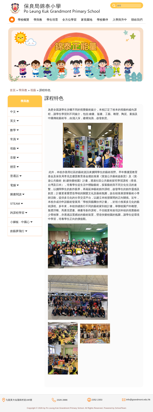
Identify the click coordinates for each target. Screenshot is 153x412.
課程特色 (45, 90)
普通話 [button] (16, 176)
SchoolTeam (120, 408)
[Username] (129, 5)
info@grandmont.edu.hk (138, 399)
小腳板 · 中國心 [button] (21, 222)
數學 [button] (14, 130)
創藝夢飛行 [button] (18, 231)
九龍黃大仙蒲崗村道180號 (19, 399)
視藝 (33, 90)
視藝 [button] (14, 148)
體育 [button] (14, 166)
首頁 (13, 90)
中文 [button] (14, 111)
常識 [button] (14, 139)
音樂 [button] (14, 157)
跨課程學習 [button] (18, 212)
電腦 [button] (14, 185)
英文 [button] (14, 120)
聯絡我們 (137, 19)
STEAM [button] (16, 203)
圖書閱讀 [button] (17, 194)
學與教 (23, 90)
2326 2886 (62, 400)
